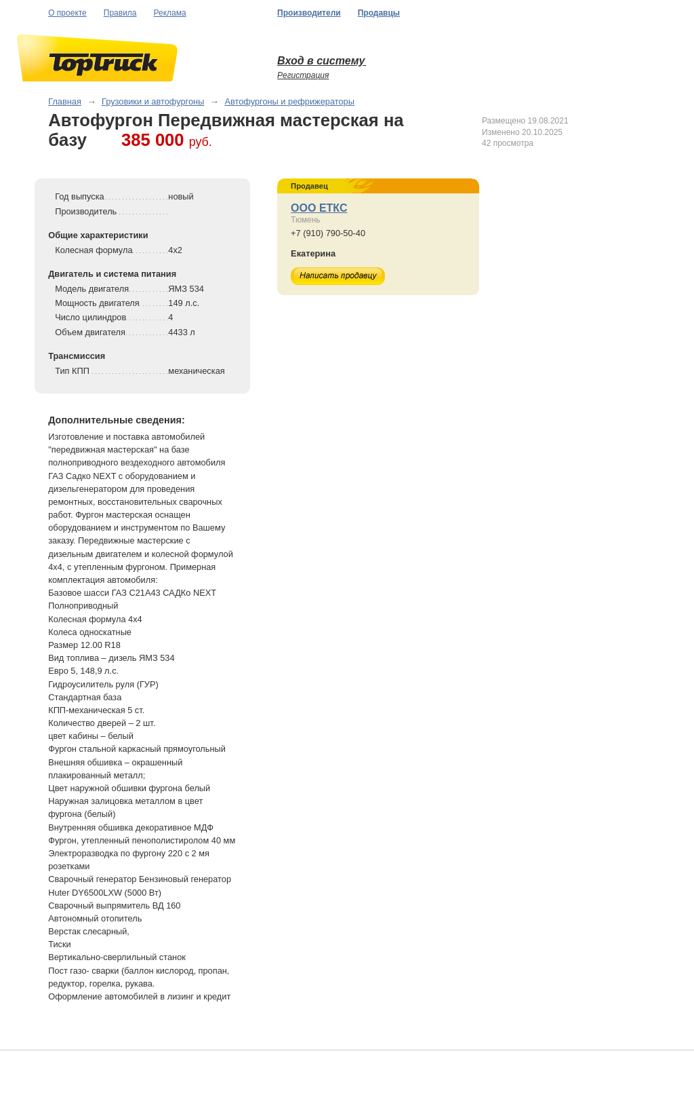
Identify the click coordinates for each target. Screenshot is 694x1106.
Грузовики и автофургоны (153, 101)
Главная (64, 101)
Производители (309, 13)
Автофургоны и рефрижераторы (289, 101)
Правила (120, 13)
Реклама (170, 13)
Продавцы (379, 13)
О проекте (67, 13)
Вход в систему (321, 60)
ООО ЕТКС (319, 208)
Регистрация (303, 75)
